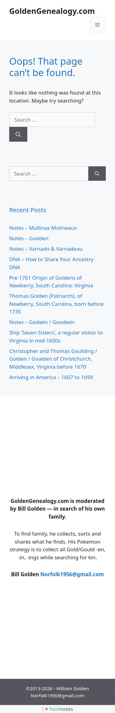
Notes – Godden (28, 238)
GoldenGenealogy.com (52, 11)
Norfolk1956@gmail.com (72, 574)
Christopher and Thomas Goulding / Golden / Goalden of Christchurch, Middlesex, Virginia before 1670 (53, 358)
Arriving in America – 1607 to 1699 (51, 377)
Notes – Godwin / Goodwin (42, 322)
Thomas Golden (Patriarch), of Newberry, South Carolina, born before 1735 (56, 303)
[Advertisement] (55, 444)
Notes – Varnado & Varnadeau (45, 248)
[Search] (18, 134)
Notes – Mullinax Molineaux (43, 227)
